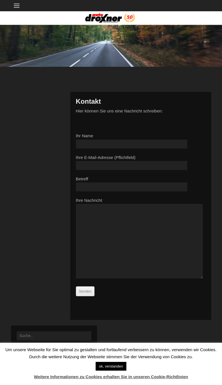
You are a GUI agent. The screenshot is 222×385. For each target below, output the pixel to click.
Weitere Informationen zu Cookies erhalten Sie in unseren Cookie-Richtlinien (111, 376)
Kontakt (88, 101)
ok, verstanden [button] (111, 366)
